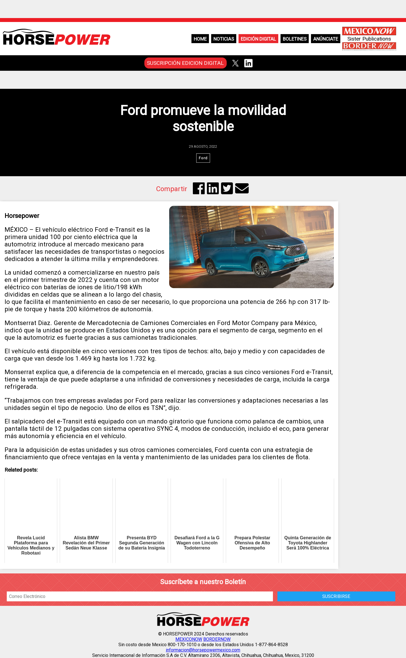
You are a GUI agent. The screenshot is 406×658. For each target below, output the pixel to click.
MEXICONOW (188, 639)
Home (200, 39)
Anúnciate (325, 39)
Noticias (223, 39)
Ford (203, 158)
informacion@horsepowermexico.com (203, 650)
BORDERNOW (217, 639)
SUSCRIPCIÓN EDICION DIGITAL (185, 63)
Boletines (294, 39)
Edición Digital (258, 39)
